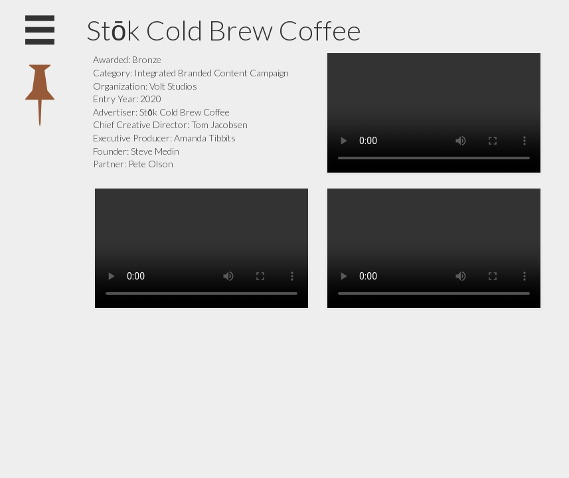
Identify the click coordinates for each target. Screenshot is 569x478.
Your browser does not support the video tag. (433, 113)
